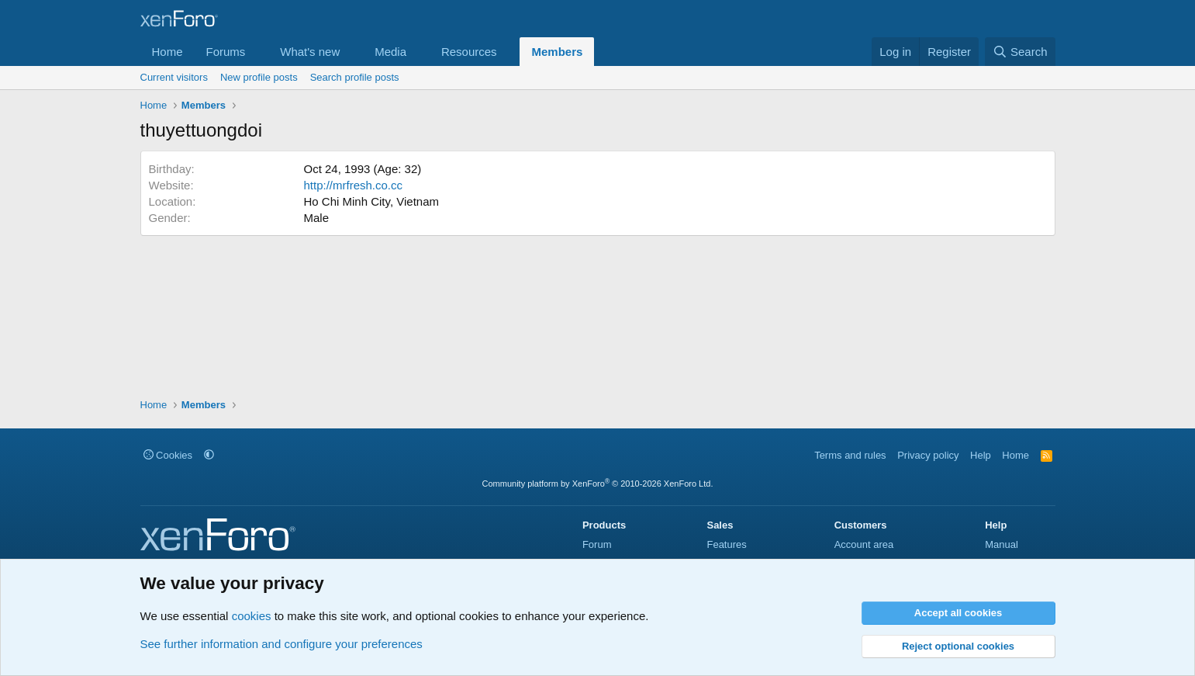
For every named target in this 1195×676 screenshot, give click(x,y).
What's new (310, 51)
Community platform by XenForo (597, 483)
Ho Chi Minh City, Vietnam (372, 201)
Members (556, 51)
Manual (1001, 544)
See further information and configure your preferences (281, 643)
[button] (257, 51)
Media (390, 51)
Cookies (168, 455)
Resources (469, 51)
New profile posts (259, 77)
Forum (597, 544)
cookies (251, 615)
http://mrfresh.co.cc (353, 185)
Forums (226, 51)
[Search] (1020, 51)
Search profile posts (354, 77)
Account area (864, 544)
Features (726, 544)
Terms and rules (850, 455)
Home (167, 51)
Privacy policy (927, 455)
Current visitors (174, 77)
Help (980, 455)
